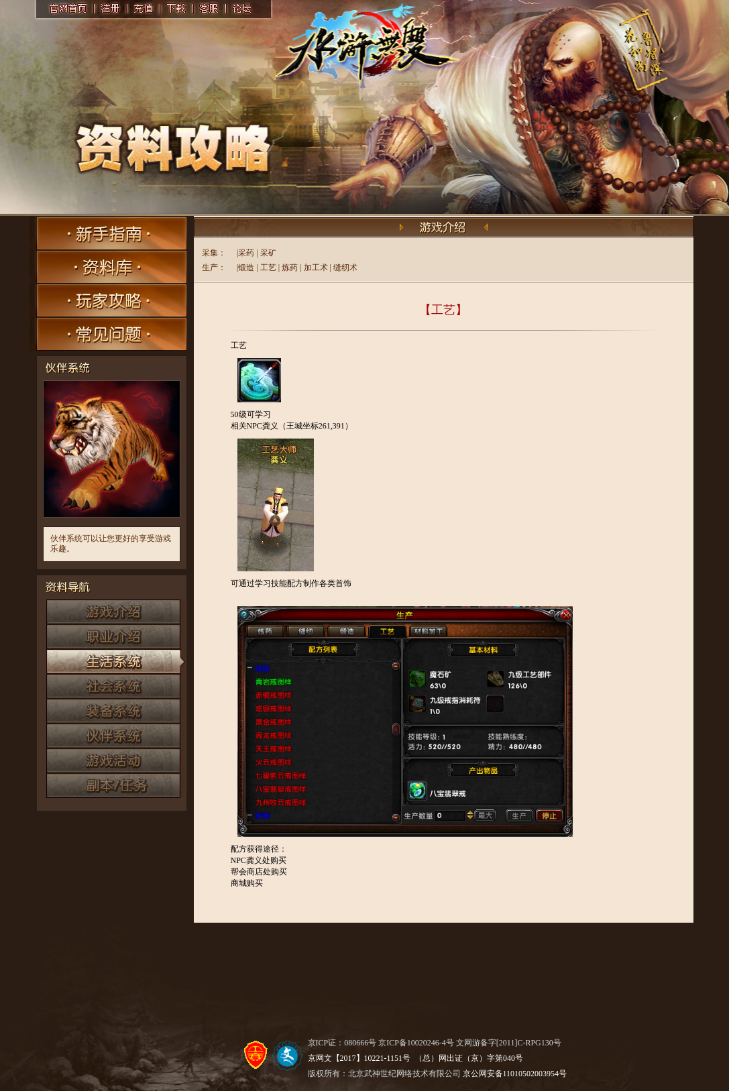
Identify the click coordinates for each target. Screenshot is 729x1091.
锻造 (246, 267)
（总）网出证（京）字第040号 (468, 1058)
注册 (109, 9)
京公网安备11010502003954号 (515, 1073)
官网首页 (67, 9)
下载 (176, 9)
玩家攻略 (108, 300)
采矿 (268, 252)
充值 (143, 9)
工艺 (268, 267)
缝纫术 (345, 267)
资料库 (108, 267)
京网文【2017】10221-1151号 (359, 1058)
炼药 (290, 267)
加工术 (316, 267)
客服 (210, 9)
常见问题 (108, 334)
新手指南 (108, 233)
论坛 (243, 9)
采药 (246, 252)
